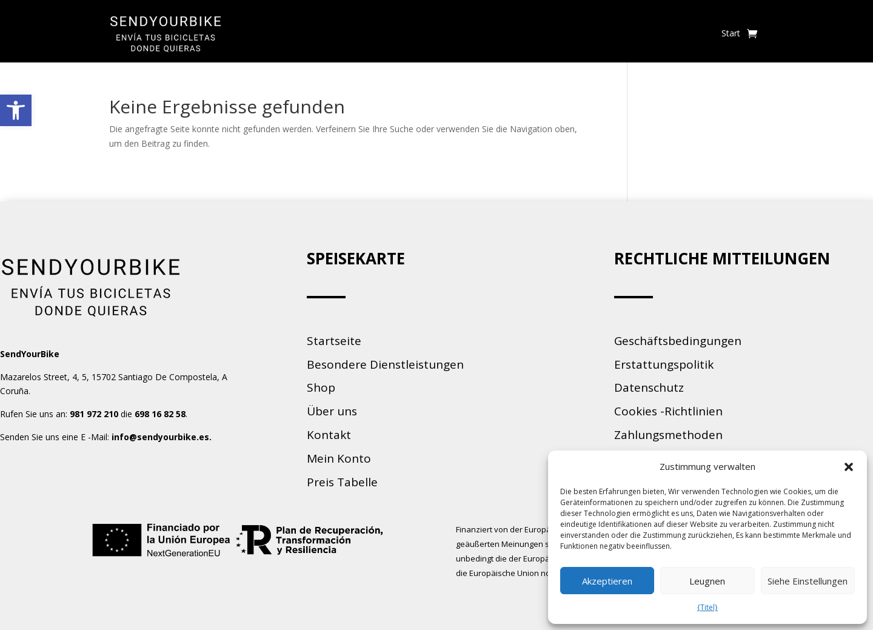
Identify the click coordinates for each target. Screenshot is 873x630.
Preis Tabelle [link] (342, 482)
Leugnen (707, 581)
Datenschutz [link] (649, 387)
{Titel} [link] (707, 607)
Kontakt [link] (329, 435)
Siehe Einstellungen (808, 581)
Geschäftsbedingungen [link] (677, 341)
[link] (16, 110)
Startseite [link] (334, 341)
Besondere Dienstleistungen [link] (385, 364)
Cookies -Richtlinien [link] (668, 411)
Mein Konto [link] (339, 458)
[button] (849, 467)
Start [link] (730, 33)
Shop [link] (321, 387)
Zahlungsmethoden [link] (668, 435)
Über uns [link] (332, 411)
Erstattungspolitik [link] (664, 364)
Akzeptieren (607, 581)
